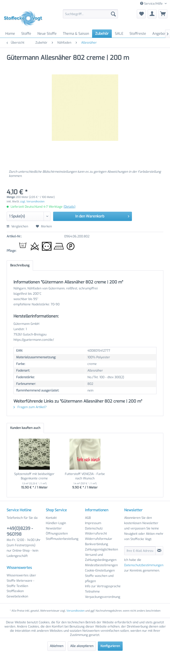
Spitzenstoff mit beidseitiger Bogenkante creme (34, 476)
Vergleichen (17, 226)
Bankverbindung (96, 544)
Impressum (93, 523)
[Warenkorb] (162, 14)
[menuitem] (90, 14)
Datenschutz (94, 528)
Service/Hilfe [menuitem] (152, 4)
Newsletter (54, 528)
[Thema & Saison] (76, 33)
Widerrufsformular (98, 539)
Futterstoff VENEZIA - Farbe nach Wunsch (85, 476)
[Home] (10, 33)
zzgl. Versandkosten (32, 201)
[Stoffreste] (137, 33)
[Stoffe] (26, 33)
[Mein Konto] (152, 14)
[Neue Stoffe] (47, 33)
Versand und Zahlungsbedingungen (100, 557)
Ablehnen (56, 646)
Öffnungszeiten (57, 533)
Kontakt (51, 518)
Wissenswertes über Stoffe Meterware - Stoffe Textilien (21, 580)
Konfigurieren (110, 646)
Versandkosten (75, 610)
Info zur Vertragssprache (103, 586)
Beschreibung (19, 265)
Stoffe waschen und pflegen (99, 578)
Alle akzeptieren (81, 646)
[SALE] (119, 33)
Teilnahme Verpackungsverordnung (102, 594)
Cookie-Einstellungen (100, 570)
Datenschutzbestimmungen (143, 565)
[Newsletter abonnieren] (159, 550)
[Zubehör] (102, 33)
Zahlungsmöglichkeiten (101, 549)
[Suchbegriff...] (90, 14)
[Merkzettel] (141, 14)
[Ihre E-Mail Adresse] (140, 550)
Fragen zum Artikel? (30, 407)
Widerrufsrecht (96, 533)
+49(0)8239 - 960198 (20, 531)
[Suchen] (113, 14)
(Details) (69, 207)
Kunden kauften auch (25, 428)
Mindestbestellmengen (101, 565)
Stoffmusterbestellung (62, 539)
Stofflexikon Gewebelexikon (17, 594)
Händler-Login (56, 523)
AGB (88, 518)
